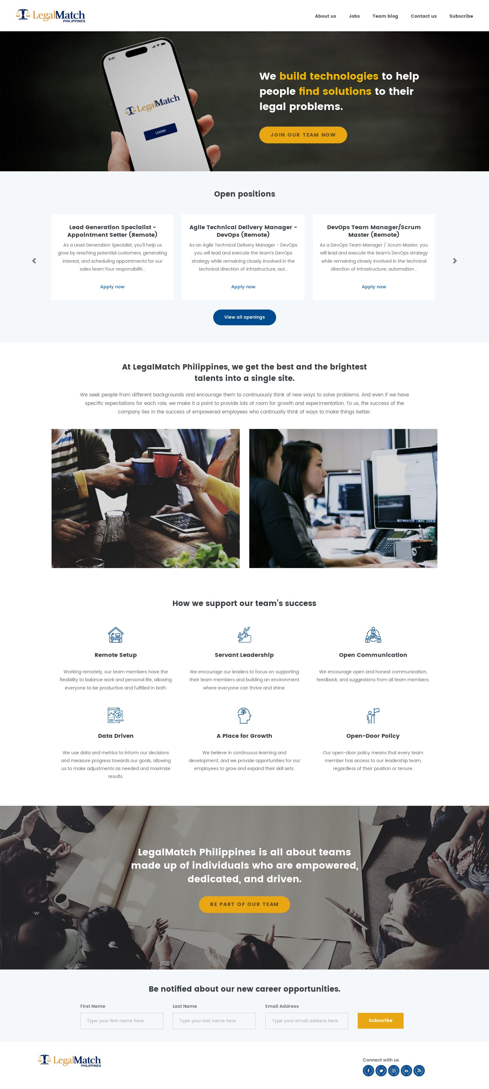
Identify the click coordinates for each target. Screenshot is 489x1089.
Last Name (185, 1006)
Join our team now (303, 135)
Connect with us (381, 1060)
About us (325, 16)
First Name (92, 1006)
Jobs (354, 16)
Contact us (424, 16)
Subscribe (461, 16)
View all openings (244, 317)
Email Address (282, 1006)
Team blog (385, 16)
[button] (33, 260)
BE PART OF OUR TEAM (244, 904)
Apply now (112, 287)
